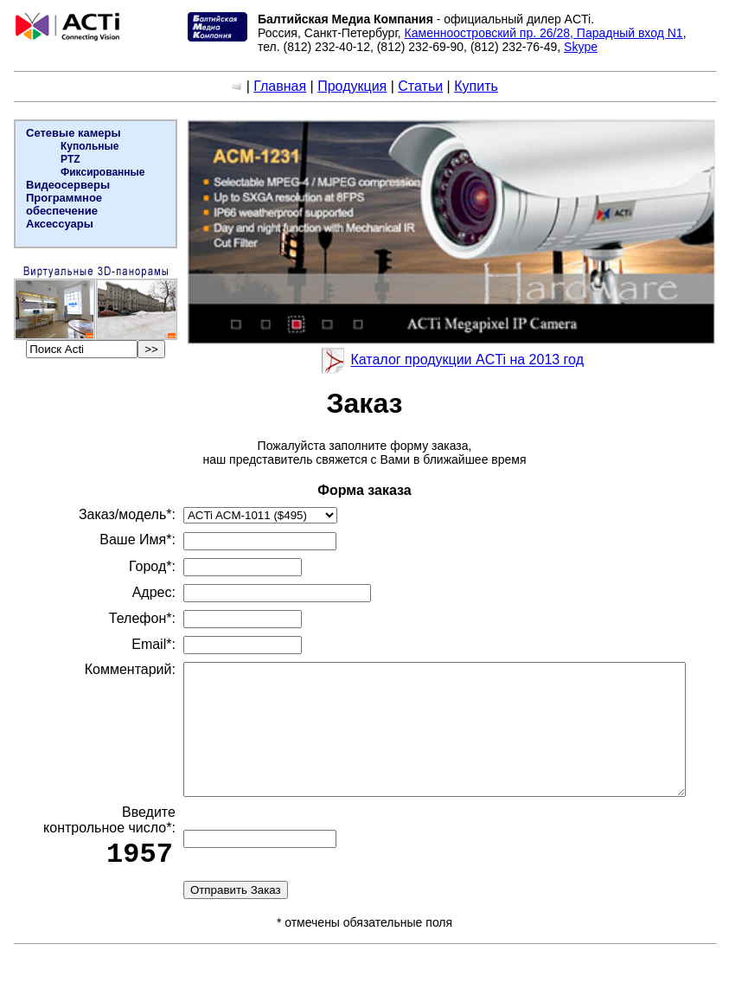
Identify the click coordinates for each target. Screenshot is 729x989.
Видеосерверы (66, 184)
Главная (283, 86)
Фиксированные (101, 172)
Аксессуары (58, 223)
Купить (479, 86)
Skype (579, 47)
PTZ (69, 159)
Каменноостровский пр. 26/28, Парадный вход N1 (542, 33)
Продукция (355, 86)
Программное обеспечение (62, 204)
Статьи (423, 86)
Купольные (88, 146)
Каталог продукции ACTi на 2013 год (470, 360)
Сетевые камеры (71, 132)
